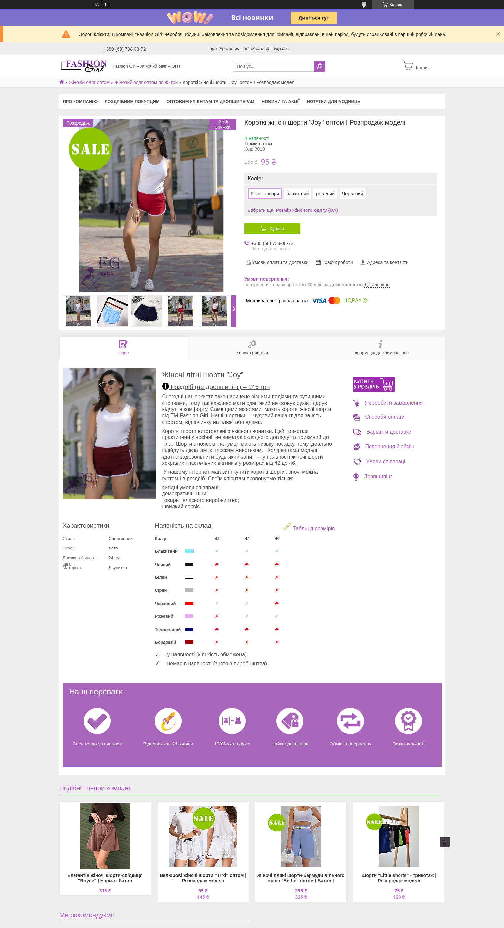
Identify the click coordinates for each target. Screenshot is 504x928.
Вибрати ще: (293, 210)
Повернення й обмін (384, 446)
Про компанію (80, 101)
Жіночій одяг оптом (89, 82)
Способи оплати (379, 417)
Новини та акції (281, 101)
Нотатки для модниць (334, 101)
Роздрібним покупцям (132, 101)
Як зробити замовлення (388, 403)
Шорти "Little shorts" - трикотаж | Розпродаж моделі (399, 878)
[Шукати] (319, 66)
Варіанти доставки (382, 432)
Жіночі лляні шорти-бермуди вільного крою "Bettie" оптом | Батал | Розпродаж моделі (301, 878)
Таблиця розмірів (309, 526)
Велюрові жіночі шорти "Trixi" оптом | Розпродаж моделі (203, 878)
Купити (277, 228)
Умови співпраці (379, 461)
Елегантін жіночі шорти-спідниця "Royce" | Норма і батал (105, 878)
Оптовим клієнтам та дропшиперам (210, 101)
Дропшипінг (372, 476)
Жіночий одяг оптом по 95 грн (146, 82)
